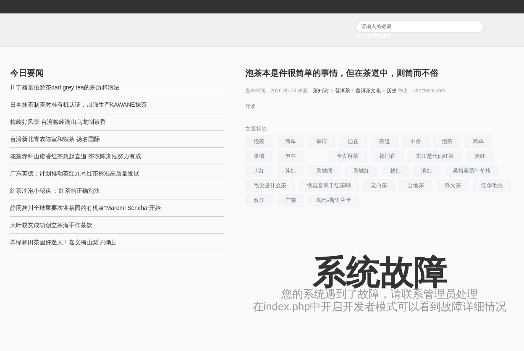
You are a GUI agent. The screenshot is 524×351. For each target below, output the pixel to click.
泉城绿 (324, 171)
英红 (479, 156)
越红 (395, 171)
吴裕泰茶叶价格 (472, 171)
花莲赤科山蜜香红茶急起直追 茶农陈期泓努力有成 (75, 156)
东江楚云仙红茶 (435, 156)
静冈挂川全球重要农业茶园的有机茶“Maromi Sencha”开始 (85, 207)
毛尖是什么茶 (270, 185)
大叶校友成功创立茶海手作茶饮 (51, 225)
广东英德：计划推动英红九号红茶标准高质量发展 (74, 173)
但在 (353, 141)
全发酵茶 (348, 156)
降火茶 (453, 185)
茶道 (384, 141)
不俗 (415, 141)
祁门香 (387, 156)
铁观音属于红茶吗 (329, 185)
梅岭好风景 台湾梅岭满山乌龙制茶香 (58, 121)
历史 (392, 91)
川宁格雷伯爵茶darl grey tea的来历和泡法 (64, 87)
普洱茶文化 (368, 91)
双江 (259, 200)
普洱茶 (342, 91)
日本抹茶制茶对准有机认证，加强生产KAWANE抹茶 (78, 104)
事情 (321, 141)
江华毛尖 (492, 185)
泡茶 (259, 141)
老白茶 (379, 185)
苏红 (290, 171)
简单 (290, 141)
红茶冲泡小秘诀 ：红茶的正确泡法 (55, 190)
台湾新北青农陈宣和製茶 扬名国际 (55, 139)
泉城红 (361, 171)
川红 (259, 171)
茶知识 (320, 91)
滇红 (426, 171)
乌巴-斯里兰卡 (333, 200)
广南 (290, 200)
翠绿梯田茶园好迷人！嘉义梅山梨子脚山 (63, 242)
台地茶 (416, 185)
